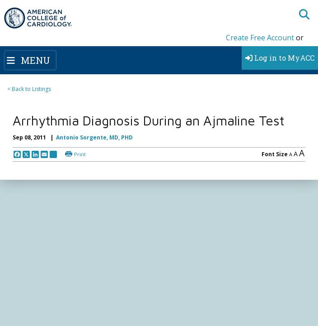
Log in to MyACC (279, 57)
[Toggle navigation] (30, 60)
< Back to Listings (29, 89)
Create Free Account (260, 38)
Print (80, 154)
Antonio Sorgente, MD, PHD (94, 137)
